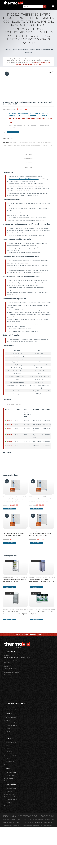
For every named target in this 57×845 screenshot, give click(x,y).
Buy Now (13, 132)
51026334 (9, 425)
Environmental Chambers (35, 577)
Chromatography (10, 794)
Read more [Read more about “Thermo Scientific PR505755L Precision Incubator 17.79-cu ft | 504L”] (9, 587)
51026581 (9, 435)
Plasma (8, 731)
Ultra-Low (8, 734)
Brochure (28, 167)
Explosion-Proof (10, 723)
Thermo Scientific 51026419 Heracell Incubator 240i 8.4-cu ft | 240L (40, 500)
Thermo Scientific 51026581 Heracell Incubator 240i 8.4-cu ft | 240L (13, 500)
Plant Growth (9, 764)
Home (7, 59)
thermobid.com (9, 674)
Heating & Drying (11, 775)
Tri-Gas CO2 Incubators (23, 60)
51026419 (9, 441)
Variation (28, 163)
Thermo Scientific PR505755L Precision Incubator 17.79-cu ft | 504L (14, 580)
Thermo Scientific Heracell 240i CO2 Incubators (24, 179)
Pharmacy (9, 805)
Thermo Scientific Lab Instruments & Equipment (28, 59)
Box (7, 745)
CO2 (7, 758)
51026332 (9, 421)
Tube (7, 748)
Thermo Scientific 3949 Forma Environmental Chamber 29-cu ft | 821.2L (41, 580)
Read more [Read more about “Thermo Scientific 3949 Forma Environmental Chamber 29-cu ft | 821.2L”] (36, 587)
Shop (11, 59)
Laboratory (9, 728)
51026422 (9, 429)
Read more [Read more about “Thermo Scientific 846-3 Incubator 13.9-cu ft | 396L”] (36, 619)
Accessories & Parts (11, 707)
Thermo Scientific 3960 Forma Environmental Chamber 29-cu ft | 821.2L (15, 613)
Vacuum (8, 780)
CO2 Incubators (9, 60)
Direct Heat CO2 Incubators (43, 497)
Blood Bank (9, 791)
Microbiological (10, 761)
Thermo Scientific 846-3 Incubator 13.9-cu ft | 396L (41, 613)
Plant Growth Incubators (14, 577)
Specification (28, 159)
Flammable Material (11, 725)
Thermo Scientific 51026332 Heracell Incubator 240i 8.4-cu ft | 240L (14, 534)
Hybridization (10, 778)
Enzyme (8, 720)
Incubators (48, 59)
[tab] (28, 155)
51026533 (9, 445)
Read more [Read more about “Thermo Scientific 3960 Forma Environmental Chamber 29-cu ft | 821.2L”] (9, 619)
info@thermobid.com (10, 668)
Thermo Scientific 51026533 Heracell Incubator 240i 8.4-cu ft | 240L (40, 534)
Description (28, 154)
